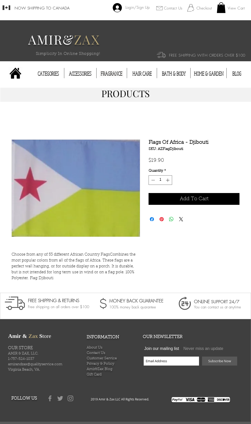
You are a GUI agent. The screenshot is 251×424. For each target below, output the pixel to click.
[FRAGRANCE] (111, 73)
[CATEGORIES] (48, 73)
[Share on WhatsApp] (171, 219)
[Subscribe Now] (219, 361)
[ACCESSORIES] (80, 73)
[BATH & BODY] (174, 73)
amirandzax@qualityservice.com (35, 364)
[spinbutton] (160, 180)
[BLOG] (237, 73)
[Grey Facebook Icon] (50, 398)
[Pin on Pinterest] (162, 219)
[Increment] (168, 180)
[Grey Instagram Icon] (70, 398)
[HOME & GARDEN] (208, 73)
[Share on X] (181, 219)
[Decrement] (152, 180)
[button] (221, 7)
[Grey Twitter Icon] (60, 398)
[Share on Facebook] (152, 219)
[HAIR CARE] (142, 73)
